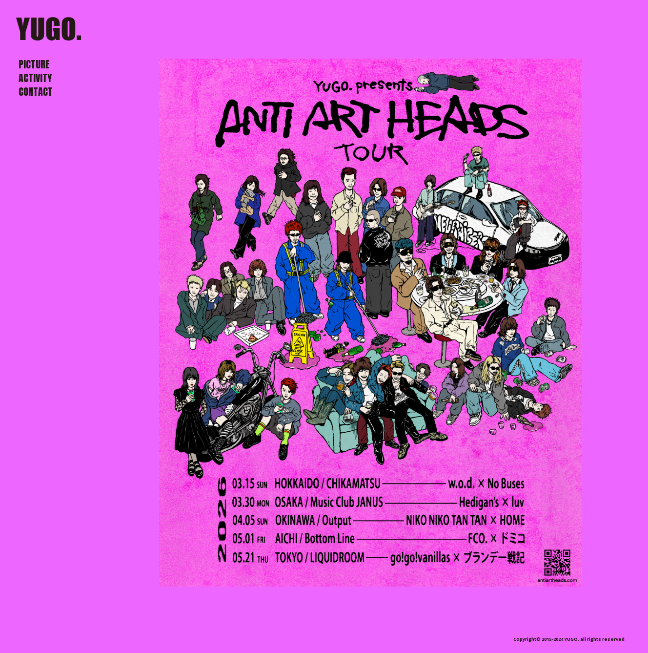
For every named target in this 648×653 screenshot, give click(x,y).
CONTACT (36, 91)
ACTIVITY (35, 77)
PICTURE (34, 64)
